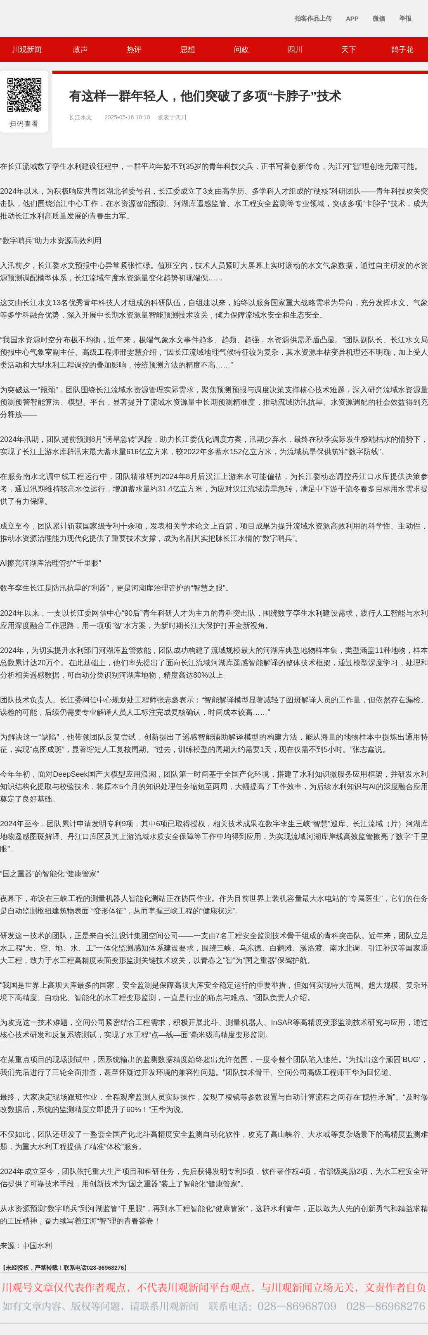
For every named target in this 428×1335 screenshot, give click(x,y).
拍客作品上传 (313, 18)
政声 (80, 49)
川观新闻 (27, 49)
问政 (241, 49)
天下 (348, 49)
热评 (134, 49)
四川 (295, 49)
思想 (187, 49)
